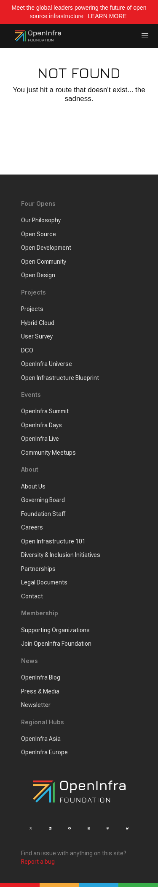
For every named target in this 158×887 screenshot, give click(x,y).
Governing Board (43, 500)
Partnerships (38, 568)
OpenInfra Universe (46, 363)
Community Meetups (48, 452)
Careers (32, 527)
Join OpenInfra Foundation (56, 643)
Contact (32, 596)
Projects (32, 309)
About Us (33, 486)
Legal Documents (44, 582)
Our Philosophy (41, 220)
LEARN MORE (108, 16)
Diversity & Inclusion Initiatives (60, 554)
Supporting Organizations (55, 630)
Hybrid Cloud (37, 322)
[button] (145, 36)
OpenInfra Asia (41, 738)
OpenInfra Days (41, 425)
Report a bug (38, 861)
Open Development (46, 247)
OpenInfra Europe (44, 752)
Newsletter (36, 704)
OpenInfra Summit (45, 411)
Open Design (38, 275)
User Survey (37, 336)
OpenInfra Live (40, 438)
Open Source (38, 234)
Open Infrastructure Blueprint (60, 377)
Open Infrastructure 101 (53, 541)
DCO (27, 350)
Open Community (43, 261)
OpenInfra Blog (40, 677)
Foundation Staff (43, 513)
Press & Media (40, 691)
